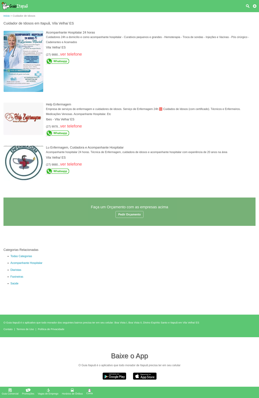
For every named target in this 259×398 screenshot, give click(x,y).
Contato (8, 329)
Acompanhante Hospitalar (26, 262)
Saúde (14, 283)
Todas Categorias (21, 256)
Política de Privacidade (51, 329)
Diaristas (15, 269)
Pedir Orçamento (129, 214)
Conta (89, 391)
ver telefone (71, 54)
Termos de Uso (25, 329)
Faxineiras (16, 276)
